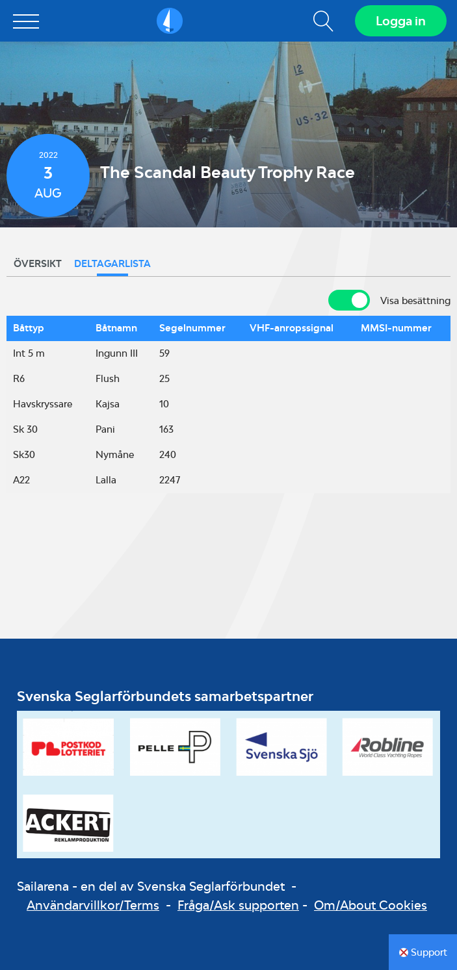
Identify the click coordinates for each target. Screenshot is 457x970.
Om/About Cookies (370, 905)
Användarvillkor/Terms (93, 905)
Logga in (401, 21)
